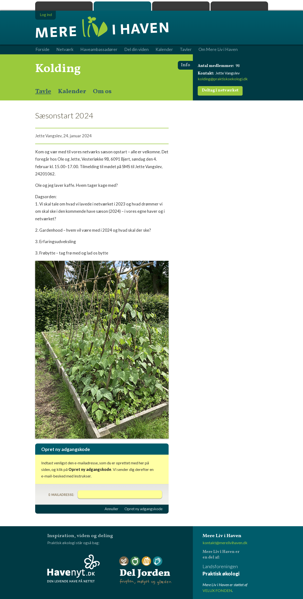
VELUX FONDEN (217, 590)
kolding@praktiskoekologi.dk (223, 78)
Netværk (65, 49)
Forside (42, 49)
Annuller (111, 509)
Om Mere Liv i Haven (218, 49)
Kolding (58, 68)
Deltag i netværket (220, 90)
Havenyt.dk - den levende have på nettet (73, 568)
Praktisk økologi (64, 6)
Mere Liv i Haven (122, 6)
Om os (102, 91)
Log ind (46, 14)
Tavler (186, 49)
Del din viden (136, 49)
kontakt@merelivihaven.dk (225, 542)
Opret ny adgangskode (143, 509)
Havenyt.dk (239, 6)
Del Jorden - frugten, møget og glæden (145, 570)
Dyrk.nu (181, 6)
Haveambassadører (98, 49)
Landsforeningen (235, 570)
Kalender (72, 91)
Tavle (43, 91)
